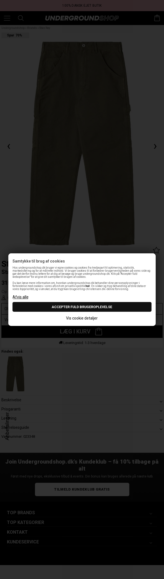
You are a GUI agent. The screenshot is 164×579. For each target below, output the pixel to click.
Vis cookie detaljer (82, 318)
